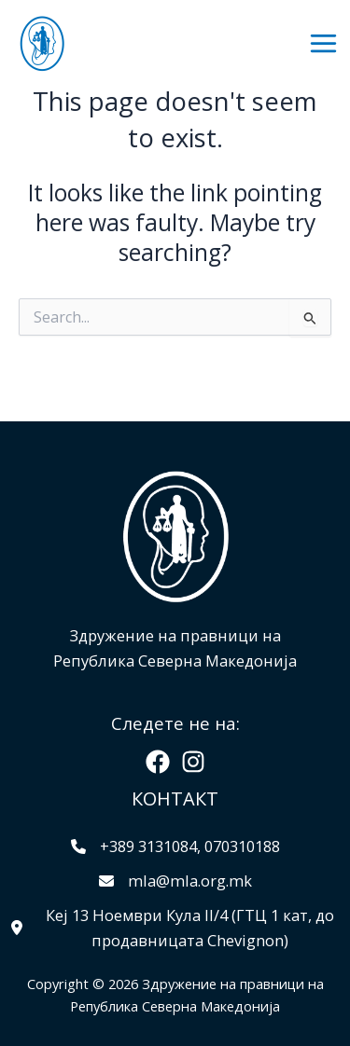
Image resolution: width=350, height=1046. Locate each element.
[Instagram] (193, 762)
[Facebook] (158, 762)
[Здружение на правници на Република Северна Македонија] (42, 43)
